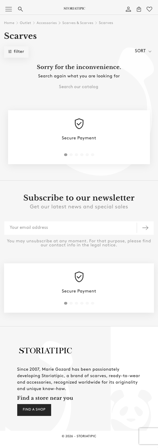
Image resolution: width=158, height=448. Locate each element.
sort (143, 51)
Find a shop (34, 409)
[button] (65, 154)
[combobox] (79, 86)
